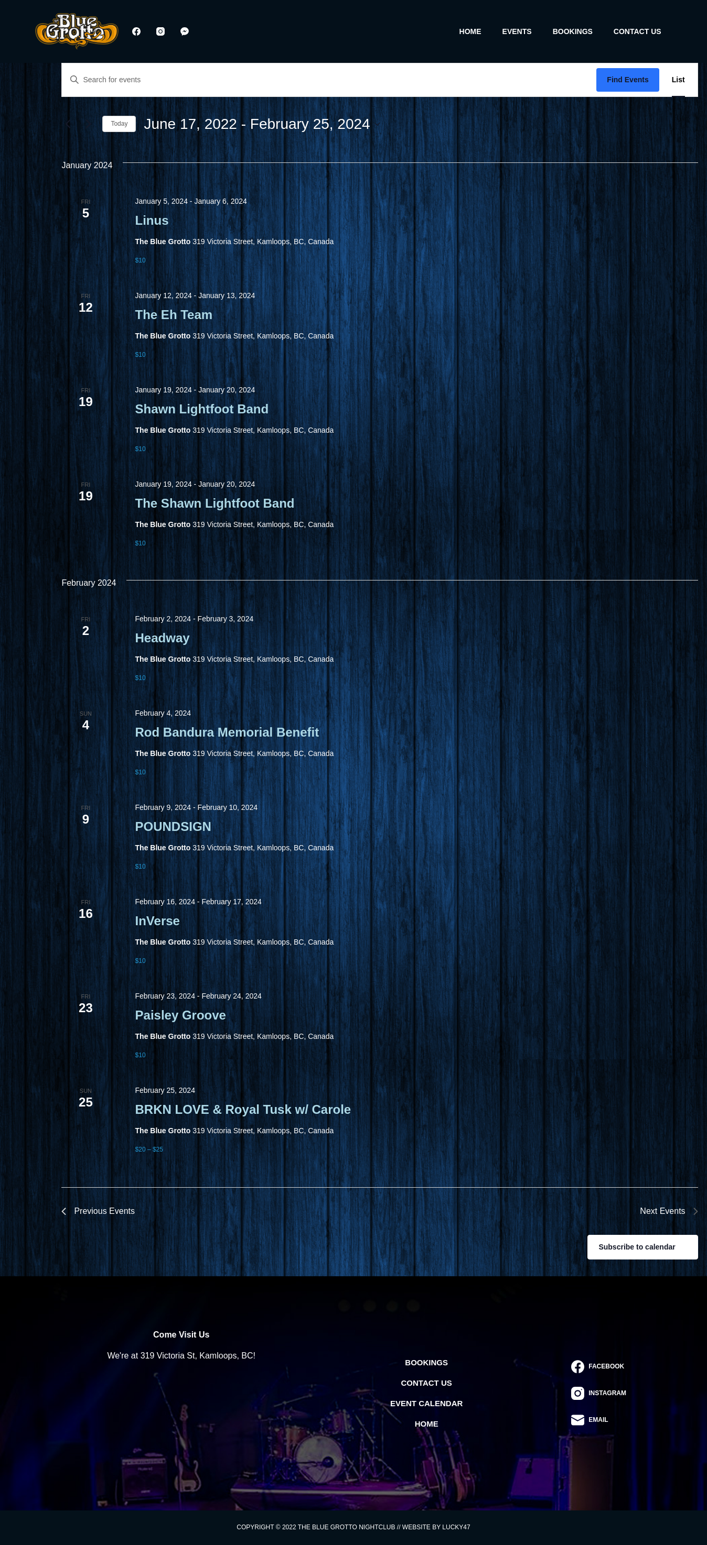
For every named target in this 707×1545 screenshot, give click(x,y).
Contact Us (637, 31)
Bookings (573, 31)
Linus (152, 220)
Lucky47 (456, 1527)
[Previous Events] (67, 124)
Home (470, 31)
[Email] (598, 1420)
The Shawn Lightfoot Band (215, 503)
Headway (162, 638)
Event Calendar (426, 1403)
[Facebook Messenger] (184, 31)
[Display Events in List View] (678, 79)
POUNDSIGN (173, 826)
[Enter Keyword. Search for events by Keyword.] (329, 79)
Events (517, 31)
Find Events (627, 79)
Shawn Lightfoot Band (202, 409)
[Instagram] (160, 31)
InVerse (157, 921)
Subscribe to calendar (636, 1247)
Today (119, 123)
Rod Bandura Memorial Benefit (227, 732)
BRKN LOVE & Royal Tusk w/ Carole (243, 1109)
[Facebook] (136, 31)
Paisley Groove (180, 1015)
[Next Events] (88, 124)
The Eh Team (174, 315)
